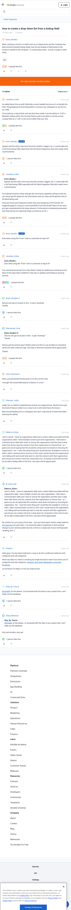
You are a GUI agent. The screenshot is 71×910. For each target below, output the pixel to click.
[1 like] (11, 158)
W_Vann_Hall (11, 484)
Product (14, 707)
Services (14, 786)
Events (13, 749)
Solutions (14, 702)
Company (14, 812)
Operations (15, 718)
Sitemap (35, 879)
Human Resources (18, 723)
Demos (13, 760)
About (13, 818)
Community (15, 797)
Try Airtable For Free (19, 844)
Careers (13, 823)
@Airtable (6, 591)
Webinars (14, 771)
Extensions (15, 681)
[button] (2, 5)
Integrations (15, 676)
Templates (15, 802)
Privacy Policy (53, 907)
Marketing (14, 713)
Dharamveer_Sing (13, 328)
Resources (15, 776)
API (4, 60)
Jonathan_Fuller (12, 99)
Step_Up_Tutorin (12, 586)
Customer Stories (18, 765)
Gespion (9, 548)
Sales (12, 728)
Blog (12, 828)
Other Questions (10, 19)
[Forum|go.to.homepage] (15, 5)
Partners (14, 781)
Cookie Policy (24, 905)
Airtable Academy (18, 744)
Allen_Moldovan (12, 615)
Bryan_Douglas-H (13, 298)
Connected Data (17, 697)
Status (13, 834)
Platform (14, 665)
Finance (14, 734)
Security (35, 866)
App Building (16, 686)
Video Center (16, 755)
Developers (15, 791)
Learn (13, 739)
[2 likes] (12, 66)
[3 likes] (13, 282)
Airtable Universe (18, 807)
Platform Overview (18, 670)
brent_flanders (11, 39)
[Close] (63, 896)
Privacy (36, 886)
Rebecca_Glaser (12, 432)
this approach (7, 525)
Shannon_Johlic (12, 400)
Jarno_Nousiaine (12, 374)
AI (11, 692)
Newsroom (15, 839)
